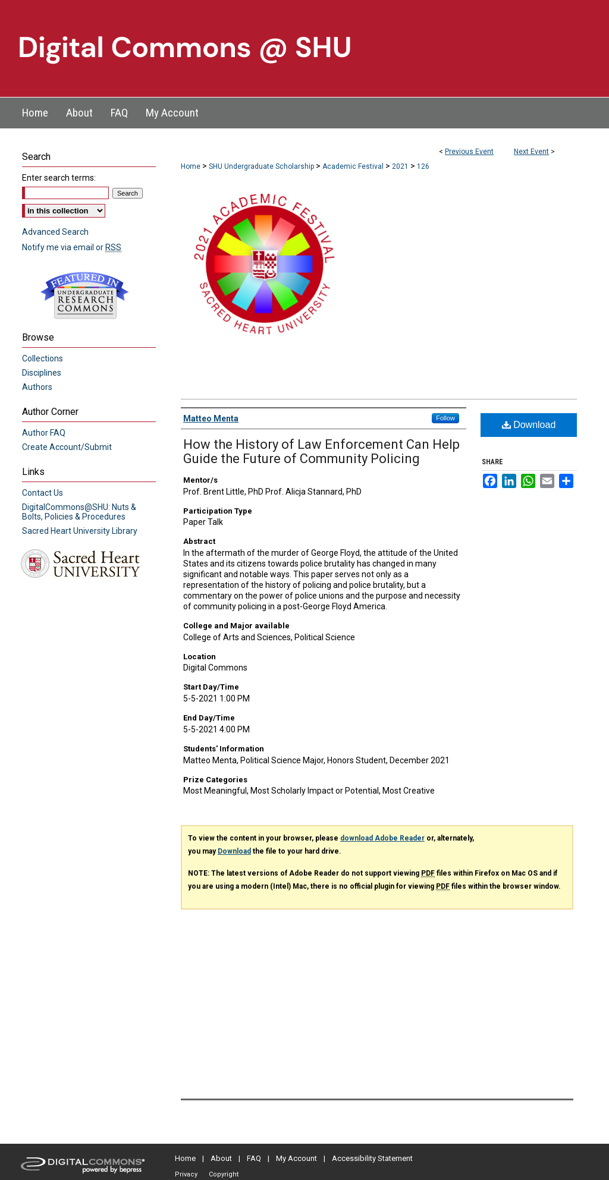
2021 (401, 166)
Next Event (531, 151)
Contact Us (42, 493)
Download (529, 425)
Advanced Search (55, 232)
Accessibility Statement (372, 1158)
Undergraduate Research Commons (84, 295)
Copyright (223, 1174)
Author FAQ (43, 433)
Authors (37, 387)
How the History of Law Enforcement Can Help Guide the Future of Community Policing (321, 451)
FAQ (254, 1158)
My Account (296, 1158)
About (221, 1158)
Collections (42, 358)
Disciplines (41, 372)
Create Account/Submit (67, 447)
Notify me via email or (71, 247)
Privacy (186, 1174)
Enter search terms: (59, 177)
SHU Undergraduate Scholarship (262, 166)
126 (423, 166)
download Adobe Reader (382, 838)
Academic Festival (353, 166)
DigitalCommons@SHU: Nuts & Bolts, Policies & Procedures (79, 511)
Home (190, 166)
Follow (445, 417)
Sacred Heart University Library (79, 531)
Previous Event (469, 151)
